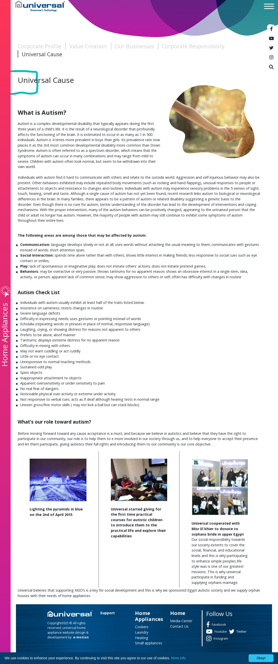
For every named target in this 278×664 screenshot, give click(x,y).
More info (178, 658)
